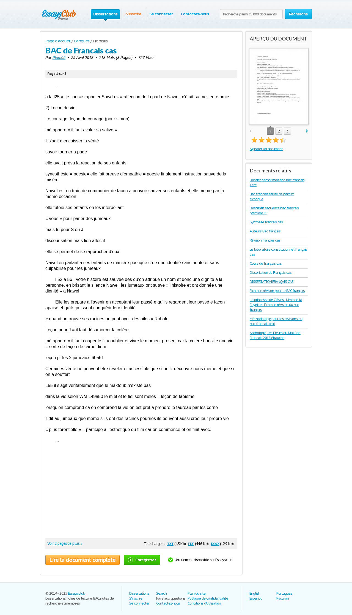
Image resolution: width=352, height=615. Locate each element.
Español (255, 598)
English (254, 593)
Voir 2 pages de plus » (64, 543)
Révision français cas (265, 240)
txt (170, 543)
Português (284, 593)
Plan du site (196, 593)
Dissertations (139, 593)
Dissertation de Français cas (271, 272)
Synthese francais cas (266, 222)
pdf (191, 543)
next (307, 131)
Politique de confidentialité (208, 598)
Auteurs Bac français (265, 231)
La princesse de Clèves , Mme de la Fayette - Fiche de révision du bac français (276, 304)
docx (215, 543)
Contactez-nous (195, 14)
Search (161, 593)
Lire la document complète (83, 559)
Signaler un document (266, 149)
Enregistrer (142, 559)
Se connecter (161, 14)
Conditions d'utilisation (204, 603)
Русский (282, 598)
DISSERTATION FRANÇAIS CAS (271, 281)
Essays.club (76, 593)
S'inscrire (133, 14)
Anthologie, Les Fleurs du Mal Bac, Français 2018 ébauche (275, 335)
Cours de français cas (266, 263)
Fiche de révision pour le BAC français (277, 290)
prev (250, 131)
